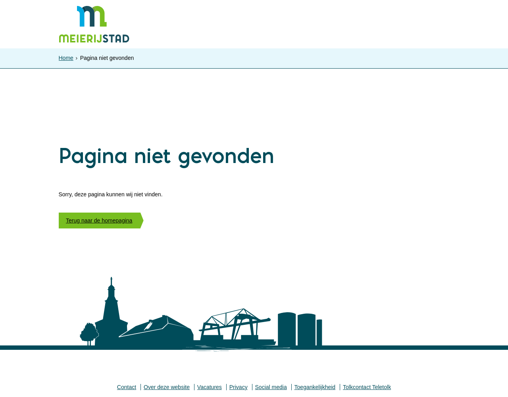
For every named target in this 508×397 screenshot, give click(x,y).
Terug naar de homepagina (99, 220)
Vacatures (209, 387)
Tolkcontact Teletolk (367, 387)
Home (66, 58)
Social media (271, 387)
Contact (126, 387)
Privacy (238, 387)
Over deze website (167, 387)
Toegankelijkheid (315, 387)
